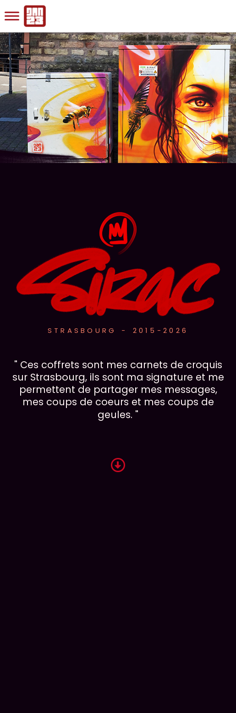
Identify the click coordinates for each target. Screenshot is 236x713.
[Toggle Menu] (12, 15)
